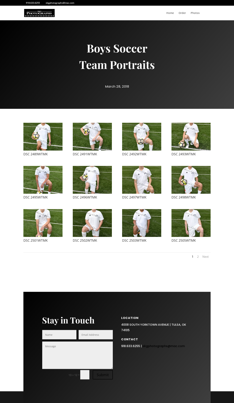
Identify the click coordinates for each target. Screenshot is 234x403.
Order (182, 13)
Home (170, 13)
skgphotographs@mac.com (164, 360)
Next (205, 257)
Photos (195, 13)
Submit (103, 388)
